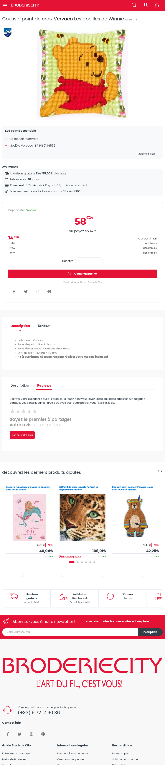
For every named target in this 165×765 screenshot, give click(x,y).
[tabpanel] (29, 520)
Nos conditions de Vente (72, 753)
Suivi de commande (125, 759)
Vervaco (63, 19)
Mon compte (120, 753)
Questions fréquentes (70, 759)
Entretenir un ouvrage (16, 753)
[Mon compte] (145, 5)
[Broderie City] (25, 5)
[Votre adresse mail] (70, 632)
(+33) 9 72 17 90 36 (39, 712)
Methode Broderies (14, 759)
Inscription (150, 632)
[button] (134, 5)
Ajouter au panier (82, 274)
